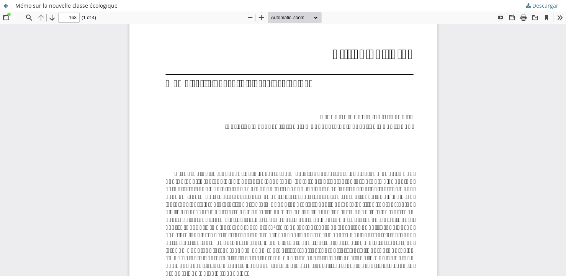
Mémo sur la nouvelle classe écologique (66, 5)
